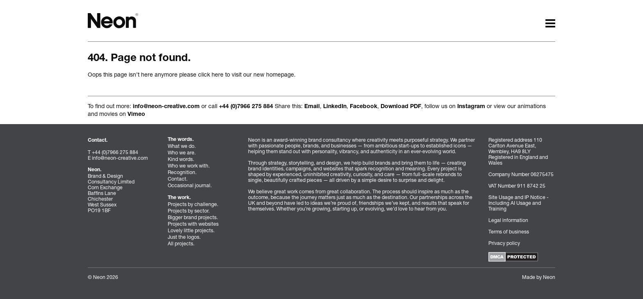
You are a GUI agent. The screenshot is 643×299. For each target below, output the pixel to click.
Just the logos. (184, 237)
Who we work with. (189, 166)
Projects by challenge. (193, 204)
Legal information (508, 220)
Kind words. (181, 159)
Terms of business (508, 232)
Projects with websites (193, 224)
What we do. (182, 146)
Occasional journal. (190, 185)
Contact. (177, 179)
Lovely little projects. (191, 230)
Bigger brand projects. (193, 217)
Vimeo (136, 115)
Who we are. (182, 153)
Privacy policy (504, 243)
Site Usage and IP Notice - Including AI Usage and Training (518, 203)
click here (210, 74)
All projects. (181, 243)
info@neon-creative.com (166, 107)
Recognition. (182, 172)
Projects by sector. (189, 211)
